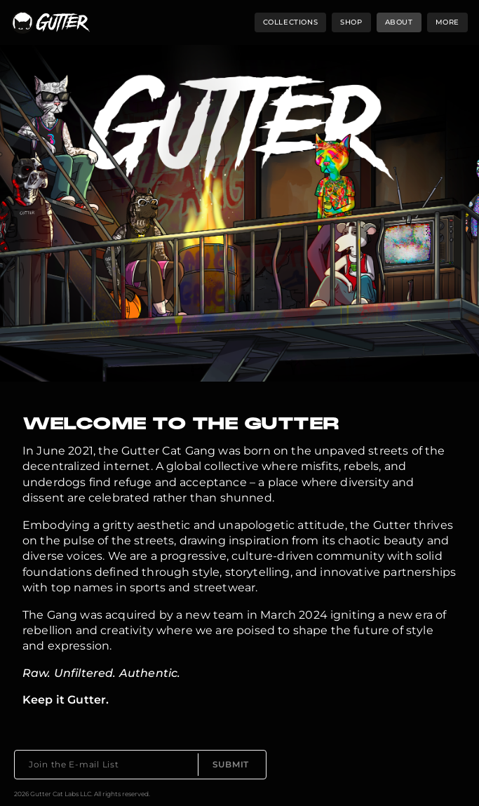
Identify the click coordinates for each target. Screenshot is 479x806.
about (399, 22)
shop (351, 22)
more (447, 22)
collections (290, 22)
